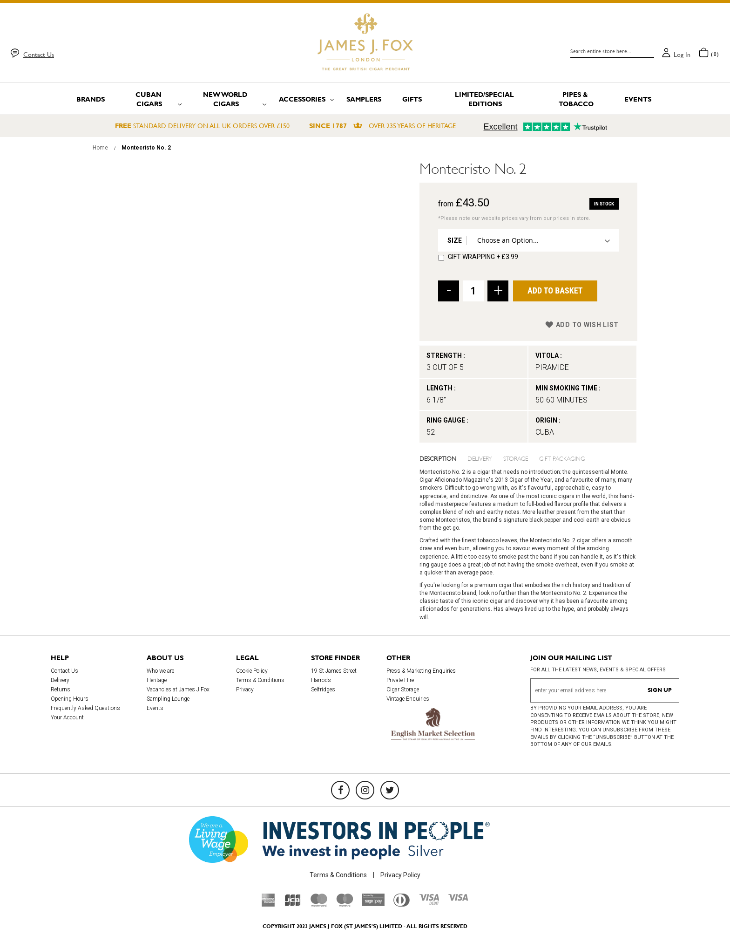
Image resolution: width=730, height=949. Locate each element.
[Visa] (458, 898)
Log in (682, 54)
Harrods (321, 680)
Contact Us (38, 54)
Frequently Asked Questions (85, 708)
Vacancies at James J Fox (178, 689)
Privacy (245, 689)
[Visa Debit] (429, 902)
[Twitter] (389, 790)
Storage (515, 458)
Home (100, 147)
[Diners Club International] (401, 904)
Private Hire (400, 680)
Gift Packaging (562, 458)
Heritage (157, 680)
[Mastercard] (319, 904)
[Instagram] (365, 790)
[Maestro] (344, 904)
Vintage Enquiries (407, 699)
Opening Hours (69, 699)
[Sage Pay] (373, 904)
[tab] (443, 458)
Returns (60, 689)
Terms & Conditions (260, 680)
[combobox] (612, 51)
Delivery (479, 458)
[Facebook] (340, 790)
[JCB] (293, 904)
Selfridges (323, 689)
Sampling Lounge (168, 699)
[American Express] (268, 904)
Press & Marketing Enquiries (421, 671)
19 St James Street (334, 671)
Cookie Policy (252, 671)
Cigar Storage (402, 689)
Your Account (67, 717)
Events (155, 708)
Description (437, 458)
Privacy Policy (400, 875)
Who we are (160, 671)
